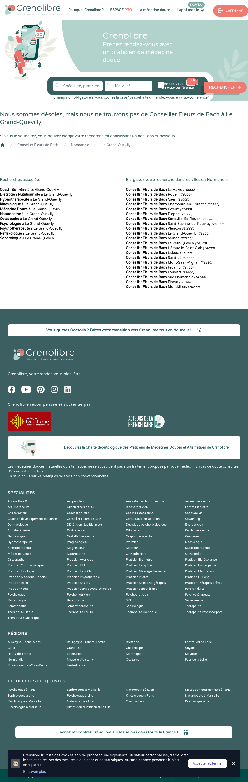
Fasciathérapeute (197, 530)
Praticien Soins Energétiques (146, 583)
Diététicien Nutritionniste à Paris (207, 689)
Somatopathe (17, 606)
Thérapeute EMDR (80, 612)
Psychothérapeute (197, 594)
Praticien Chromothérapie (26, 565)
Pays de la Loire (196, 659)
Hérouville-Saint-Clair (170, 248)
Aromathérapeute (197, 501)
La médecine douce (154, 10)
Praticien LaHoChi (79, 571)
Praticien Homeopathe (200, 565)
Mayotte (191, 654)
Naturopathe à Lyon (140, 689)
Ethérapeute (76, 530)
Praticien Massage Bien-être (146, 571)
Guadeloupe (134, 648)
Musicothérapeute (198, 548)
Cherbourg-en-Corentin (172, 204)
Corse (12, 648)
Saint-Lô (160, 258)
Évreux (159, 209)
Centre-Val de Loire (198, 642)
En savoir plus (34, 772)
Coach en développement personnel (33, 519)
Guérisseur (192, 536)
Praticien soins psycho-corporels (89, 588)
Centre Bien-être (196, 507)
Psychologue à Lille (80, 695)
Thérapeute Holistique (141, 612)
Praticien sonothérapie (141, 588)
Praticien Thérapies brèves (203, 583)
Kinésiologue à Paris (140, 695)
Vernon (159, 238)
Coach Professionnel (140, 513)
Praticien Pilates (137, 577)
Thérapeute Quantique (23, 618)
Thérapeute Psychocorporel (204, 612)
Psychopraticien (137, 594)
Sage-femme (194, 600)
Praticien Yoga (18, 588)
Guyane (190, 648)
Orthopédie (193, 553)
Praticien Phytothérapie (83, 577)
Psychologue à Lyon (198, 701)
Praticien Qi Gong (197, 577)
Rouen (158, 195)
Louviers (160, 272)
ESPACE (121, 10)
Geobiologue (16, 536)
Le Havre (160, 190)
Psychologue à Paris (21, 689)
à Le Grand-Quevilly (29, 190)
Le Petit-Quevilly (166, 243)
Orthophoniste (136, 553)
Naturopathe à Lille (80, 701)
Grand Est (74, 648)
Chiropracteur (17, 513)
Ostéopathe (16, 559)
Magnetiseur (76, 548)
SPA (129, 600)
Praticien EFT (76, 565)
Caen (157, 199)
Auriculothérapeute (80, 507)
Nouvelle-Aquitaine (80, 659)
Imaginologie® (77, 542)
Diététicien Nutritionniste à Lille (89, 707)
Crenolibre (17, 373)
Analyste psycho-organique (145, 501)
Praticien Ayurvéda (80, 559)
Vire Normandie (166, 277)
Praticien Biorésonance (201, 559)
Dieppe (159, 214)
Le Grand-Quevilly (116, 145)
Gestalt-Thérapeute (80, 536)
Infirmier (132, 542)
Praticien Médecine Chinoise (27, 577)
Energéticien (194, 524)
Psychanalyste (195, 588)
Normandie (80, 145)
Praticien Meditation (199, 571)
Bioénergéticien (137, 507)
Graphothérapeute (139, 536)
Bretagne (132, 642)
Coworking (192, 519)
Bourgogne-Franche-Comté (86, 642)
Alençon (160, 229)
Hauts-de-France (19, 654)
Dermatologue (18, 524)
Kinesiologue (194, 542)
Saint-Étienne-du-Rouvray (174, 224)
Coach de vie (193, 513)
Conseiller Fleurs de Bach (37, 145)
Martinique (133, 654)
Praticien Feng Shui (139, 565)
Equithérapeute (19, 530)
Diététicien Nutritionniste (84, 524)
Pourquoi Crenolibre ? (86, 10)
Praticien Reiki (18, 583)
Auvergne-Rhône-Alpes (24, 642)
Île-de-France (76, 665)
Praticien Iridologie (21, 571)
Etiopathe (133, 530)
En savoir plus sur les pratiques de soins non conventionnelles (58, 476)
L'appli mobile (191, 10)
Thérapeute (193, 606)
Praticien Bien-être (139, 559)
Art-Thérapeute (19, 507)
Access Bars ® (18, 501)
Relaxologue (75, 600)
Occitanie (132, 659)
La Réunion (74, 654)
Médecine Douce (19, 553)
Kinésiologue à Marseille (24, 707)
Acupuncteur (76, 501)
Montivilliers (163, 287)
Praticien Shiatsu (78, 583)
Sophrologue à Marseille (84, 689)
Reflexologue (17, 600)
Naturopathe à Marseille (202, 695)
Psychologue (16, 594)
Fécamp (159, 267)
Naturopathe (76, 553)
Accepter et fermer (208, 763)
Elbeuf (158, 282)
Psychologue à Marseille (24, 701)
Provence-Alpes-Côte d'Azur (27, 665)
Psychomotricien (78, 594)
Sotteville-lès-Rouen (169, 219)
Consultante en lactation (143, 519)
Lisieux (159, 253)
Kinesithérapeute (20, 548)
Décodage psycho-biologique (146, 524)
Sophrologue (135, 606)
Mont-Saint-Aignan (169, 263)
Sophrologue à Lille (21, 695)
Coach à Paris (135, 701)
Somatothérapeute (80, 606)
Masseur (132, 548)
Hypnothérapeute (20, 542)
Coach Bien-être (78, 513)
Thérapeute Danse (20, 612)
